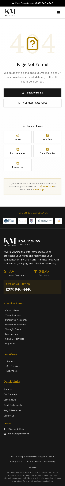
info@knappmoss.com (16, 433)
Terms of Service (33, 461)
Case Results (10, 399)
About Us (8, 389)
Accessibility (49, 461)
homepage (38, 189)
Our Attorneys (10, 394)
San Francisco (12, 366)
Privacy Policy (16, 461)
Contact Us (9, 415)
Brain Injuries (11, 334)
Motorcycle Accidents (15, 320)
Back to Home (32, 92)
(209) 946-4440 (44, 3)
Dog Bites (9, 343)
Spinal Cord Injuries (14, 339)
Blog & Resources (12, 410)
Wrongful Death (12, 329)
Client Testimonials (13, 405)
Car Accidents (11, 310)
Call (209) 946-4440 (32, 103)
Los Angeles (11, 371)
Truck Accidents (12, 315)
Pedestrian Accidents (15, 324)
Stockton (9, 361)
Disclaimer (32, 467)
